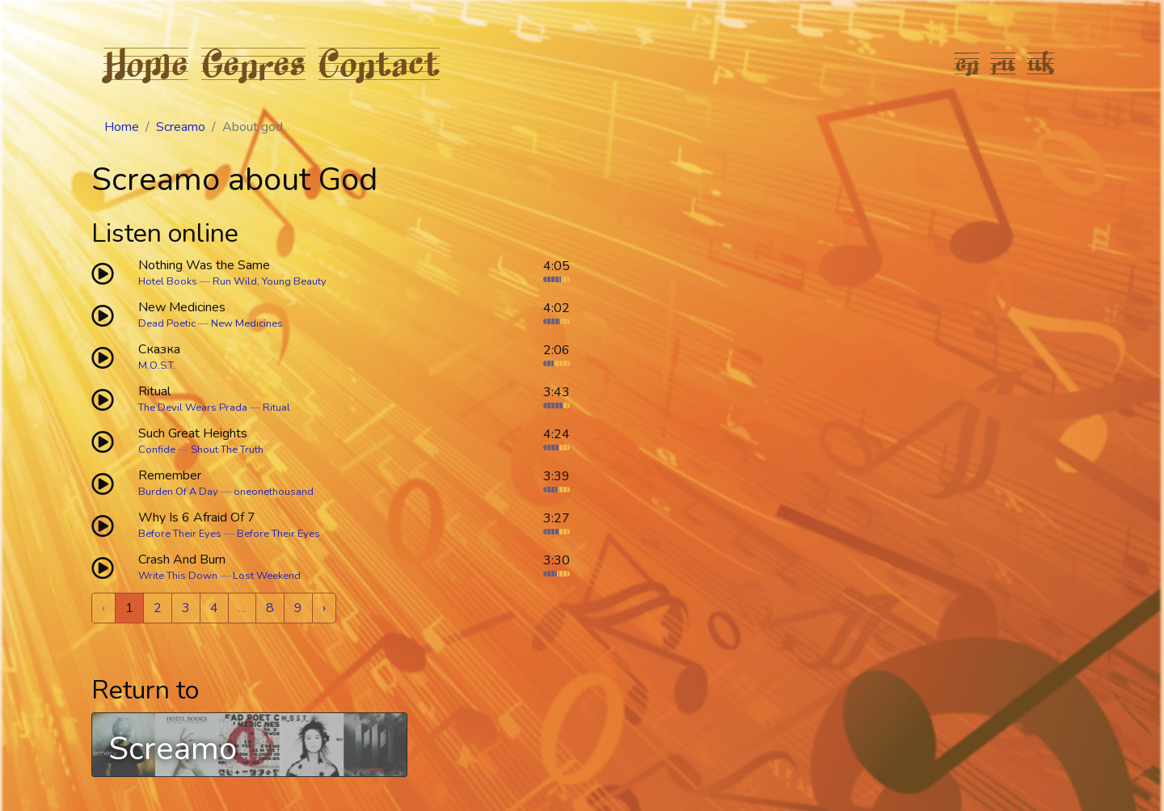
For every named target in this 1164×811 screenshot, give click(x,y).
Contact (379, 63)
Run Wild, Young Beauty (270, 281)
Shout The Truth (227, 449)
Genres (253, 63)
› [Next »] (324, 608)
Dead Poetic (167, 323)
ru (1003, 63)
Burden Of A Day (178, 491)
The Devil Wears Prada (192, 407)
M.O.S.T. (156, 365)
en (967, 63)
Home (145, 63)
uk (1041, 63)
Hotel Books (167, 281)
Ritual (276, 407)
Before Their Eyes (179, 533)
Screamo (180, 127)
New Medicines (247, 323)
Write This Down (177, 575)
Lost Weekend (267, 575)
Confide (156, 449)
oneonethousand (274, 491)
